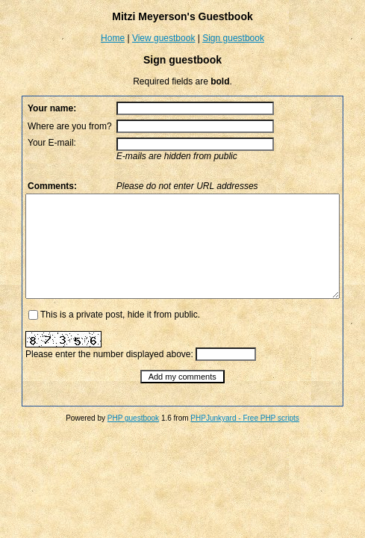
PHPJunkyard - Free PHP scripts (244, 438)
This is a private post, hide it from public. (98, 335)
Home (113, 38)
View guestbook (164, 38)
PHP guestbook (133, 438)
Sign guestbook (233, 38)
